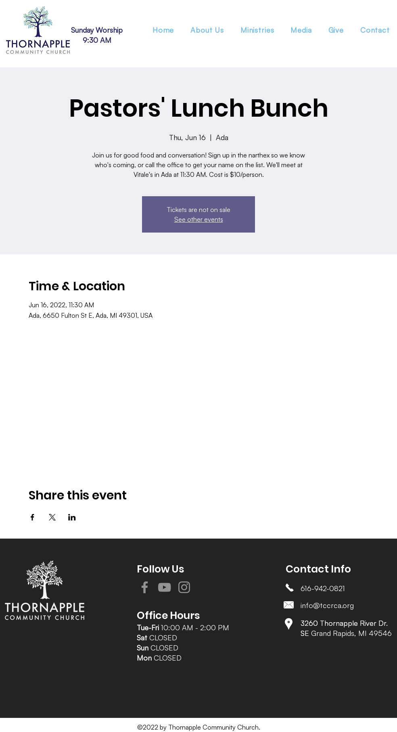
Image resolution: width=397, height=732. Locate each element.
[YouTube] (164, 587)
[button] (257, 30)
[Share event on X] (52, 517)
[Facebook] (145, 587)
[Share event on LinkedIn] (72, 517)
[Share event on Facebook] (32, 517)
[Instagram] (184, 587)
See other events (198, 219)
